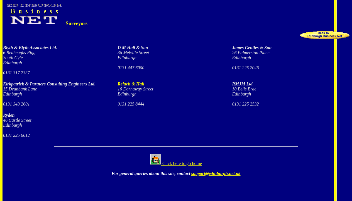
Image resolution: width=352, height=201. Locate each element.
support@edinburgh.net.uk (216, 173)
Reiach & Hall (131, 84)
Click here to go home (176, 163)
